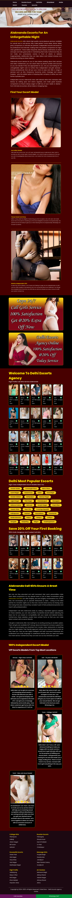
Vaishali (27, 513)
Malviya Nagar (44, 497)
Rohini (15, 5)
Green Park (13, 855)
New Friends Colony (43, 862)
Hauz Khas (13, 860)
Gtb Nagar (13, 857)
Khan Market (14, 880)
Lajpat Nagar (15, 501)
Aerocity (34, 5)
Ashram (12, 847)
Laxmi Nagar (15, 493)
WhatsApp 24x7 (54, 896)
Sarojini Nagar (42, 505)
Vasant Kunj (28, 493)
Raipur (29, 518)
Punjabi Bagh (41, 855)
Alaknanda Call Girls (15, 599)
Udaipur (39, 518)
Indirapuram (15, 513)
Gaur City (28, 509)
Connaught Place (31, 489)
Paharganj (40, 837)
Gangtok (13, 522)
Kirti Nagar (13, 878)
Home (15, 2)
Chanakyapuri (42, 501)
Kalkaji (12, 839)
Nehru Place (46, 489)
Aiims (39, 883)
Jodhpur (50, 518)
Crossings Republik (42, 509)
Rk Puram (13, 845)
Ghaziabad (50, 2)
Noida (61, 2)
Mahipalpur (30, 497)
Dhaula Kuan (41, 839)
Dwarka (24, 5)
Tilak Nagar (28, 501)
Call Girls (39, 2)
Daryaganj (55, 501)
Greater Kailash (16, 497)
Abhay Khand (41, 875)
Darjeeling (25, 522)
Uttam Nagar (14, 842)
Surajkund (40, 865)
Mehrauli (29, 505)
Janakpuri (40, 860)
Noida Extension (16, 518)
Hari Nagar (13, 862)
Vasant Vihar (15, 509)
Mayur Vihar (14, 875)
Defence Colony (16, 505)
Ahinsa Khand (41, 880)
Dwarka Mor (41, 857)
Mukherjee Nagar (15, 865)
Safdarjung (13, 872)
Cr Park (39, 845)
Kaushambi (52, 513)
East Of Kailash (42, 842)
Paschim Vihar (14, 883)
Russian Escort (26, 2)
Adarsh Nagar (41, 878)
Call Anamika (18, 896)
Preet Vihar (56, 505)
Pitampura (13, 837)
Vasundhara (39, 513)
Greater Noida (15, 489)
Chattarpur (40, 847)
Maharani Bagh (42, 872)
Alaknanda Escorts (16, 41)
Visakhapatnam (49, 522)
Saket (39, 493)
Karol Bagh (50, 493)
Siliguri (36, 522)
